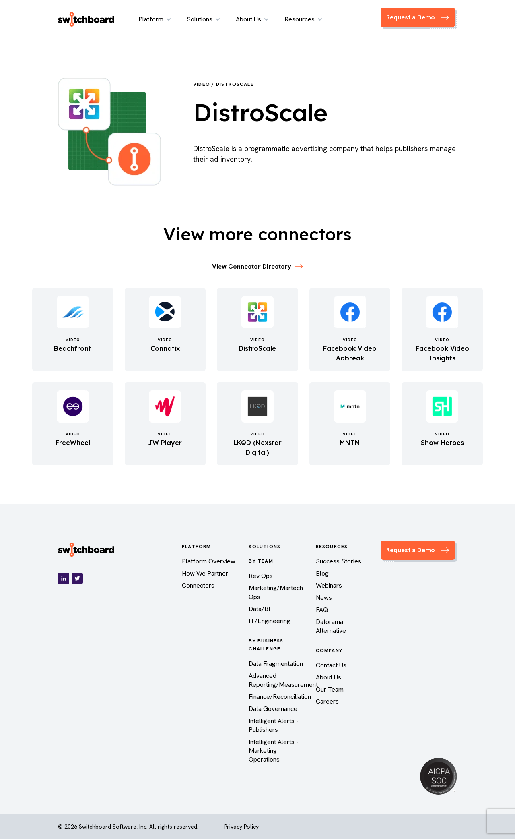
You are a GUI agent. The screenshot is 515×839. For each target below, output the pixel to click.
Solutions (203, 19)
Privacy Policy (241, 826)
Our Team (330, 689)
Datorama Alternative (331, 626)
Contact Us (331, 665)
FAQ (322, 609)
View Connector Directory (257, 266)
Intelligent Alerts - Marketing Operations (274, 750)
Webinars (329, 585)
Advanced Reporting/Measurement (283, 680)
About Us (252, 19)
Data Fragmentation (276, 663)
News (324, 597)
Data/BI (259, 609)
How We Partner (205, 573)
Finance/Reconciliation (280, 696)
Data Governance (273, 708)
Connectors (198, 585)
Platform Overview (208, 561)
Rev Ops (261, 576)
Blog (322, 573)
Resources (303, 19)
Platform (154, 19)
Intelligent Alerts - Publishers (274, 725)
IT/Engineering (269, 621)
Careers (327, 701)
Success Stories (338, 561)
